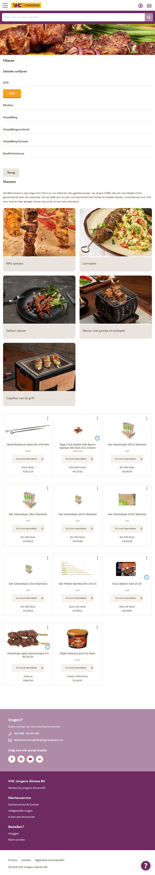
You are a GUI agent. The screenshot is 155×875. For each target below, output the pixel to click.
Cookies (26, 860)
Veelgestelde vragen (20, 810)
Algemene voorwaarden (50, 860)
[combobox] (77, 17)
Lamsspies (89, 263)
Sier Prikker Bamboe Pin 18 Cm (77, 583)
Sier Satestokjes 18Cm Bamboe (28, 514)
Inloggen (13, 833)
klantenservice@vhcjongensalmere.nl (38, 740)
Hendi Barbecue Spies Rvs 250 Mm (28, 444)
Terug (11, 172)
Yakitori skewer (16, 331)
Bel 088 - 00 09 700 (26, 733)
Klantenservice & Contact (23, 804)
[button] (48, 418)
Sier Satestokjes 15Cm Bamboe (28, 583)
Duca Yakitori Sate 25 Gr (127, 583)
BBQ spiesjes (14, 263)
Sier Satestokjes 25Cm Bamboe (127, 514)
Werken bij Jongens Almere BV (27, 788)
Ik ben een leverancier (21, 817)
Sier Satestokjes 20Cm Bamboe (127, 444)
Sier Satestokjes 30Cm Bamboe (77, 514)
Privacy (12, 860)
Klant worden (16, 839)
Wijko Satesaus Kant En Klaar (77, 653)
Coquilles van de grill (20, 398)
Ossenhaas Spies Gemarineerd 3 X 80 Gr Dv (28, 655)
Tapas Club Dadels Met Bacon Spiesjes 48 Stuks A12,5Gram (77, 446)
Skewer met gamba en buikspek (104, 331)
